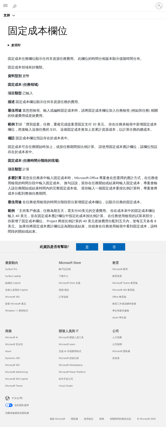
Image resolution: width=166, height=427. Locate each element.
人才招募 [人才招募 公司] (117, 337)
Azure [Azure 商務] (8, 351)
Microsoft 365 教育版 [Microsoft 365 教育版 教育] (123, 289)
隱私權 (74, 418)
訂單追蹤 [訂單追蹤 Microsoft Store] (63, 296)
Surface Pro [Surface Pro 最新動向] (11, 269)
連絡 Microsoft (57, 418)
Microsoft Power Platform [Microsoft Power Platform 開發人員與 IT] (72, 371)
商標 (101, 418)
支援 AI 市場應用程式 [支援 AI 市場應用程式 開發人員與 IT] (70, 351)
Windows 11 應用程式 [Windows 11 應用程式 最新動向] (16, 310)
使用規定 (88, 418)
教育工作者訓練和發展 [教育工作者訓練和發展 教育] (124, 303)
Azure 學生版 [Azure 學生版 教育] (119, 317)
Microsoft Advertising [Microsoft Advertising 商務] (16, 371)
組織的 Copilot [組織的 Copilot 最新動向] (13, 282)
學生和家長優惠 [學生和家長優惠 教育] (120, 310)
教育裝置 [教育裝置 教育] (117, 276)
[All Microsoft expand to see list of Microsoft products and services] (5, 6)
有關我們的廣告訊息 (120, 418)
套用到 (15, 45)
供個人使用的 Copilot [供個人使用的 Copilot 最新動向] (16, 289)
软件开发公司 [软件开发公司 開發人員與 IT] (66, 378)
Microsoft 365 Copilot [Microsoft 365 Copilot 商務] (16, 378)
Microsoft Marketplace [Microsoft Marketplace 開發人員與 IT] (71, 365)
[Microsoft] (82, 3)
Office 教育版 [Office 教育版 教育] (119, 296)
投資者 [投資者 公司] (116, 358)
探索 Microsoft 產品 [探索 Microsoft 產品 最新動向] (15, 303)
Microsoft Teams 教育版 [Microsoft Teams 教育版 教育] (125, 282)
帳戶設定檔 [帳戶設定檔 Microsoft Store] (65, 269)
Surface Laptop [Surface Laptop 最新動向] (13, 276)
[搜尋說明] (15, 5)
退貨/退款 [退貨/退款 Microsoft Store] (64, 289)
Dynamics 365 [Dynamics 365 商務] (12, 358)
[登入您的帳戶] (159, 6)
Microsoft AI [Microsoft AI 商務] (11, 337)
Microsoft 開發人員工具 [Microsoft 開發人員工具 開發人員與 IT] (71, 337)
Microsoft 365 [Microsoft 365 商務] (12, 365)
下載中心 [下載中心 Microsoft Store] (63, 276)
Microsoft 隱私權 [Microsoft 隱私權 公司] (121, 351)
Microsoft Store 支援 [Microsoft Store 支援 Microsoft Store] (69, 282)
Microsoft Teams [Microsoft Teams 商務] (14, 385)
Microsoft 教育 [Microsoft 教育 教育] (120, 269)
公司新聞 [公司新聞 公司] (117, 344)
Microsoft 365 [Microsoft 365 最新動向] (12, 296)
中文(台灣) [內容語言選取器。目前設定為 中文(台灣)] (17, 398)
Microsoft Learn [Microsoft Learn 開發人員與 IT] (67, 344)
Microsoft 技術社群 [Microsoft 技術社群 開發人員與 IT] (69, 358)
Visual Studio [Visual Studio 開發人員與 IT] (66, 385)
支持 (7, 15)
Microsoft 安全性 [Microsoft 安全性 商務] (14, 344)
